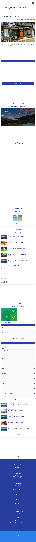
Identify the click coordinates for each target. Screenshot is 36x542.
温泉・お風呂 (18, 499)
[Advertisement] (18, 52)
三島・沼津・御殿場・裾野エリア (18, 477)
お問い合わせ (18, 535)
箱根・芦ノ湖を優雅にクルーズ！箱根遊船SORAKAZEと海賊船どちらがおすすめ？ (18, 524)
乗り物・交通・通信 (18, 503)
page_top (18, 455)
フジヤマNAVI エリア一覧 (18, 513)
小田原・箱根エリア (18, 485)
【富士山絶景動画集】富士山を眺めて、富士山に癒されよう (18, 522)
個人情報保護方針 (18, 532)
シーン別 (18, 505)
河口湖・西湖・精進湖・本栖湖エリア (18, 476)
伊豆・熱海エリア (18, 486)
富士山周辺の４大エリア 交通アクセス (18, 480)
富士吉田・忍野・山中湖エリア (18, 475)
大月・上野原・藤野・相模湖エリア (18, 489)
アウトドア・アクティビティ (18, 498)
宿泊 (18, 497)
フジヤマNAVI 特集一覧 (18, 517)
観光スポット (18, 494)
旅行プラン (18, 504)
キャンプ (18, 508)
